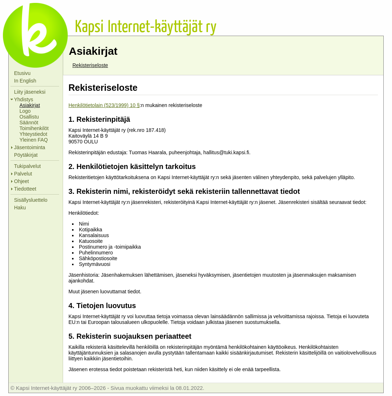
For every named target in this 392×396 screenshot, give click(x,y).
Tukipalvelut (27, 166)
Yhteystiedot (33, 134)
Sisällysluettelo (31, 200)
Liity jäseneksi (29, 92)
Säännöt (28, 122)
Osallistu (29, 117)
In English (25, 81)
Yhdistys (23, 99)
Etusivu (22, 73)
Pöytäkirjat (25, 155)
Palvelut (23, 174)
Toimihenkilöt (34, 128)
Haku (20, 207)
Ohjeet (21, 181)
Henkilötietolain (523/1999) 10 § (104, 105)
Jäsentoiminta (29, 147)
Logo (25, 111)
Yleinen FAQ (33, 140)
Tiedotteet (25, 189)
